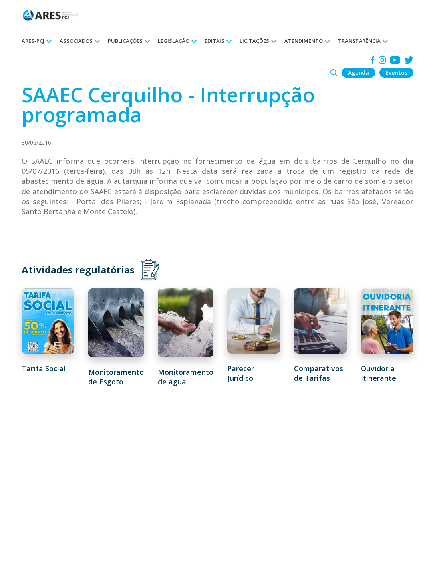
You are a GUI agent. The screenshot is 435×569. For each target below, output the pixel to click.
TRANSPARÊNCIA (359, 40)
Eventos (396, 72)
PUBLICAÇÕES (125, 40)
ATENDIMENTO (303, 40)
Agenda (358, 72)
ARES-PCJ (33, 40)
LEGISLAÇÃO (173, 40)
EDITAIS (214, 40)
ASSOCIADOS (76, 40)
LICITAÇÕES (254, 40)
